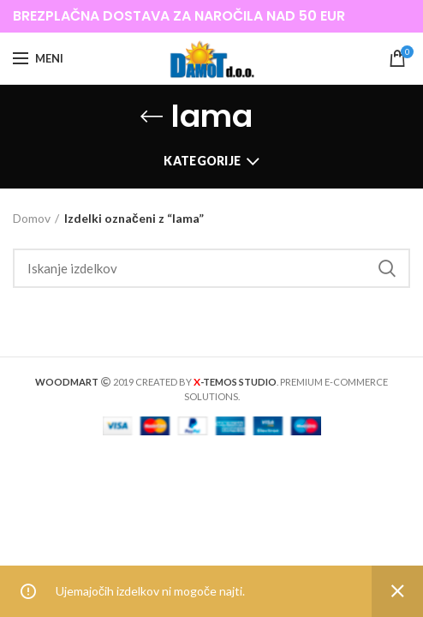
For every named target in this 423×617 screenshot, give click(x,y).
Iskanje (387, 268)
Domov (32, 218)
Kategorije (202, 160)
